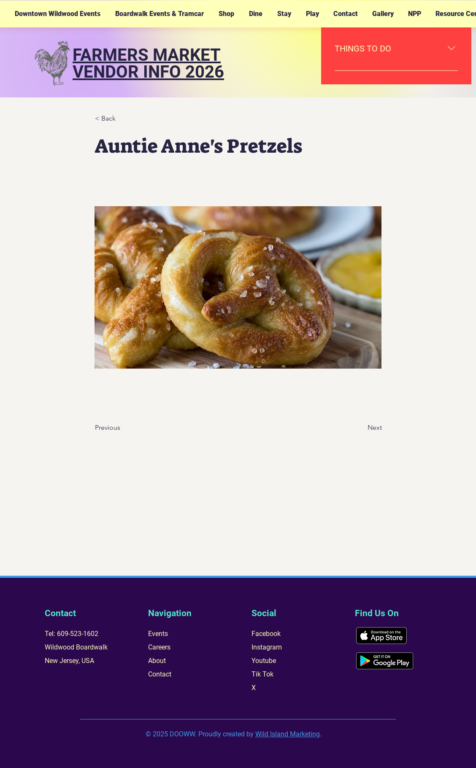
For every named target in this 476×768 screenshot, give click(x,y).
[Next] (361, 427)
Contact (159, 674)
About (157, 661)
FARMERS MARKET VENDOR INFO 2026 (148, 63)
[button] (57, 13)
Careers (159, 647)
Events (158, 634)
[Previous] (123, 427)
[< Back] (123, 118)
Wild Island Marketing (287, 734)
